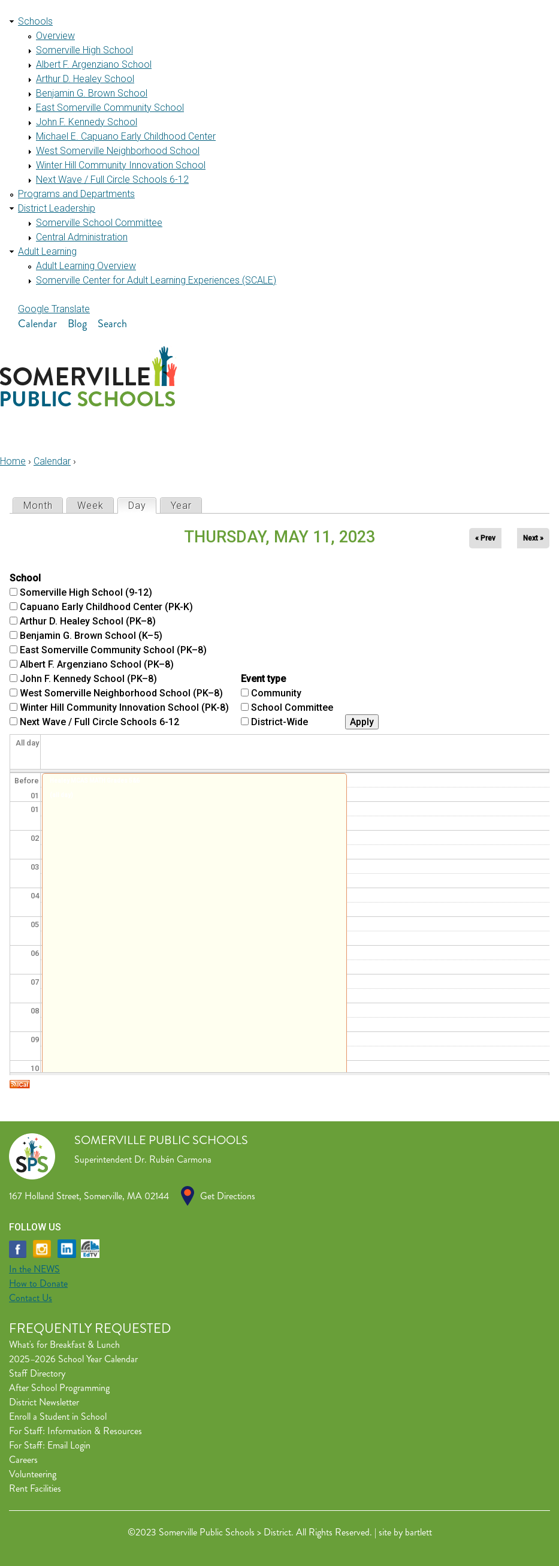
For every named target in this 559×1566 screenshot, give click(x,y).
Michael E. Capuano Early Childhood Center (126, 136)
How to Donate (38, 1283)
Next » (533, 538)
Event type (263, 678)
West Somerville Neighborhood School (118, 150)
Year (181, 505)
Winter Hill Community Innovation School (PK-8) (124, 707)
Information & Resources (94, 1431)
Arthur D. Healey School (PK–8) (88, 621)
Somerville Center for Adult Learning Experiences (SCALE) (156, 280)
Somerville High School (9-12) (86, 592)
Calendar (37, 323)
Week (90, 505)
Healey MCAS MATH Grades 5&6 (95, 780)
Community (276, 693)
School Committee (292, 707)
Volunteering (32, 1474)
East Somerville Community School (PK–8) (113, 650)
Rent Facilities (35, 1488)
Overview (55, 35)
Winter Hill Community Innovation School (121, 165)
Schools (35, 21)
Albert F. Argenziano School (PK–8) (97, 664)
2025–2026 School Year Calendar (73, 1359)
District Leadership (56, 208)
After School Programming (59, 1388)
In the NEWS (34, 1269)
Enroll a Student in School (58, 1416)
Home (13, 461)
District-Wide (279, 722)
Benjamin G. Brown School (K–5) (91, 635)
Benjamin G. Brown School (91, 93)
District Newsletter (44, 1402)
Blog (77, 323)
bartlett (418, 1532)
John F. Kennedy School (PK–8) (88, 678)
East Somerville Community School (110, 107)
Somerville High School (84, 50)
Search (112, 323)
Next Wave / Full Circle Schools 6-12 (112, 179)
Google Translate (54, 309)
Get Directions (227, 1196)
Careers (23, 1460)
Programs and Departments (76, 194)
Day (142, 505)
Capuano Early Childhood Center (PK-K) (106, 606)
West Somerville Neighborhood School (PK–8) (121, 693)
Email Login (68, 1445)
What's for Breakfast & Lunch (64, 1344)
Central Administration (82, 237)
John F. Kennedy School (86, 122)
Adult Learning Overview (86, 265)
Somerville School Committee (99, 222)
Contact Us (30, 1298)
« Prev (485, 538)
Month (38, 505)
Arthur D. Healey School (85, 79)
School (25, 578)
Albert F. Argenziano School (94, 64)
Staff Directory (37, 1373)
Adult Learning (47, 251)
